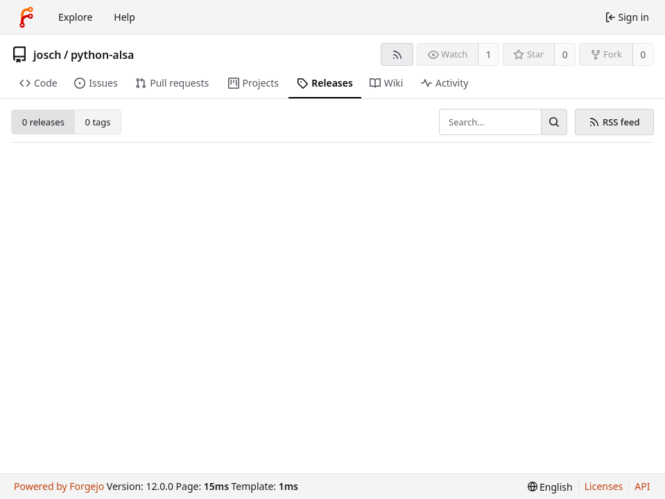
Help (124, 17)
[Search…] (554, 122)
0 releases (43, 122)
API (642, 486)
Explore (75, 17)
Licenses (604, 486)
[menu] (550, 486)
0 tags (98, 122)
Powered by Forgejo (59, 486)
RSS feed (614, 122)
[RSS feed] (397, 54)
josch (47, 55)
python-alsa (103, 55)
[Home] (26, 17)
